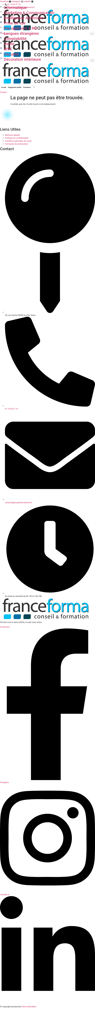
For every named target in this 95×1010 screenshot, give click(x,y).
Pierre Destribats (29, 1006)
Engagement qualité (14, 87)
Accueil (3, 87)
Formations (29, 87)
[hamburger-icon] (92, 34)
